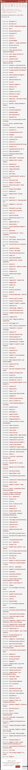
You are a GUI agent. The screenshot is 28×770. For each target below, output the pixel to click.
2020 (11, 6)
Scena (14, 12)
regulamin (18, 762)
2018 (6, 6)
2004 (14, 3)
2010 (9, 5)
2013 (17, 5)
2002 (8, 3)
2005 (17, 3)
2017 (3, 6)
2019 (9, 6)
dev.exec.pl (24, 767)
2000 (2, 3)
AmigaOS (3, 9)
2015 (23, 5)
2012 (15, 5)
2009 (6, 5)
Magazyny (4, 12)
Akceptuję (18, 766)
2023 (20, 6)
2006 (20, 3)
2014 (20, 5)
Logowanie (22, 1)
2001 (5, 3)
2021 (14, 6)
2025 (25, 6)
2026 (3, 8)
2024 (23, 6)
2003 (11, 3)
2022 (17, 6)
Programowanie (5, 10)
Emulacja (12, 10)
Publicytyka (19, 10)
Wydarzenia (9, 12)
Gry (18, 9)
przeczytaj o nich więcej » (8, 765)
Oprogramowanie (10, 9)
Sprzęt (15, 9)
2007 (23, 3)
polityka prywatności (11, 762)
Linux (15, 10)
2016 (26, 5)
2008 (3, 5)
